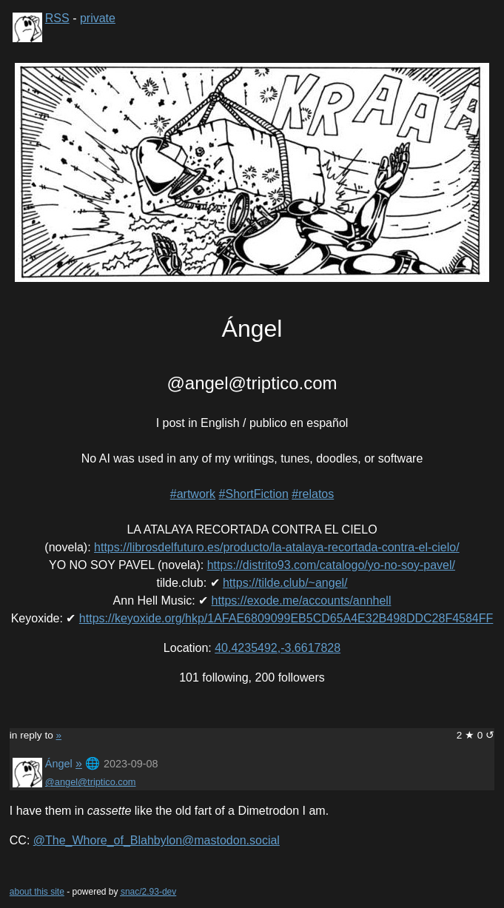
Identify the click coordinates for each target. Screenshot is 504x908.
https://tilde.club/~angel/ (285, 582)
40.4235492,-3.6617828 (277, 648)
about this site (37, 892)
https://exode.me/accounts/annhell (302, 600)
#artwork (192, 494)
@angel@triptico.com (90, 781)
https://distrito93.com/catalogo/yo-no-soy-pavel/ (331, 565)
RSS (57, 18)
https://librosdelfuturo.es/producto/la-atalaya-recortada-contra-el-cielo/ (277, 547)
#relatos (313, 494)
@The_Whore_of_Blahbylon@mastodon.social (156, 840)
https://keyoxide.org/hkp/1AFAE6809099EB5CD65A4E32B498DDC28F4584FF (286, 618)
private (97, 18)
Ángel (59, 764)
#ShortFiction (254, 494)
